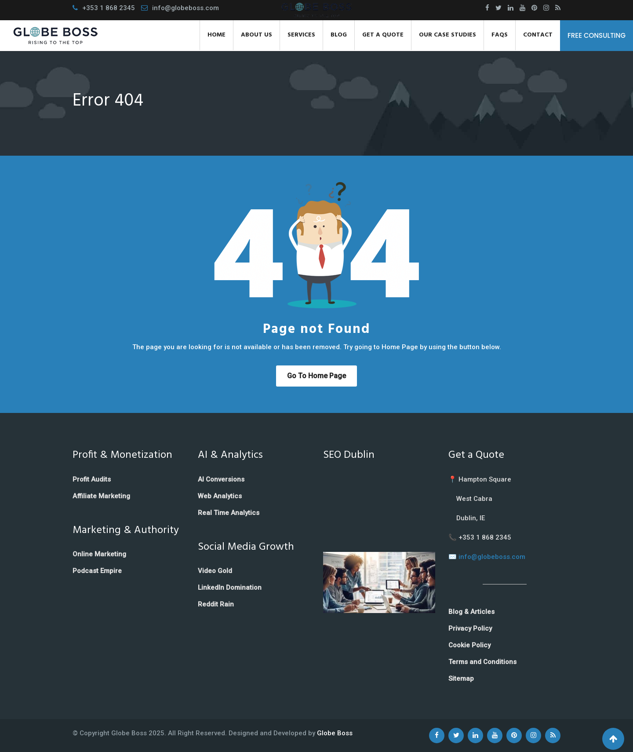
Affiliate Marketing (101, 496)
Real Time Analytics (228, 513)
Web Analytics (220, 496)
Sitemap (461, 679)
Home (216, 35)
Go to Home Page (316, 376)
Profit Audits (92, 479)
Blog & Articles (471, 612)
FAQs (499, 35)
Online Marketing (99, 554)
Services (301, 35)
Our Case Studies (447, 35)
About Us (256, 35)
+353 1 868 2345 (108, 8)
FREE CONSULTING (597, 35)
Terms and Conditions (482, 662)
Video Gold (215, 571)
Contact (538, 35)
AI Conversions (221, 479)
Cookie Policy (469, 645)
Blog (339, 35)
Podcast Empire (97, 571)
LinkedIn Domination (230, 587)
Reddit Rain (216, 604)
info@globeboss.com (185, 8)
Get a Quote (383, 35)
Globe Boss (335, 733)
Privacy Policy (470, 628)
